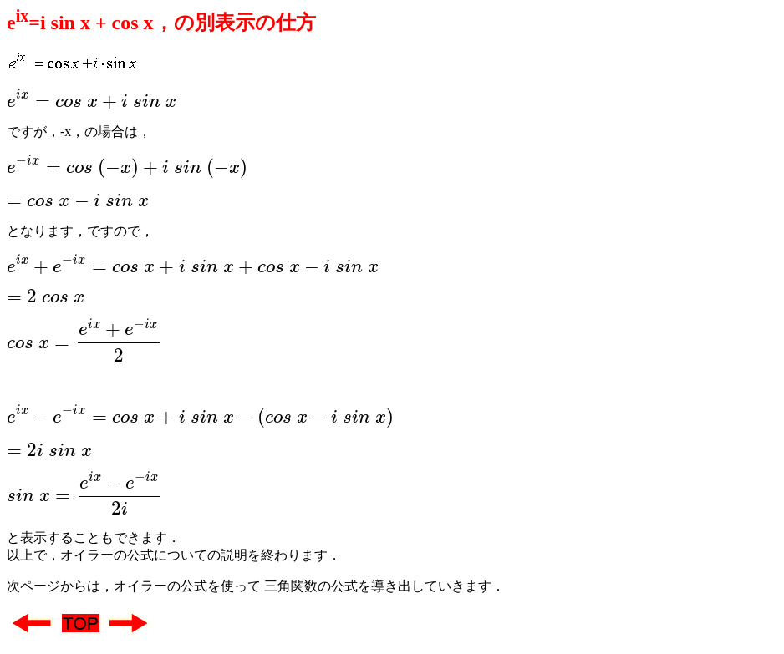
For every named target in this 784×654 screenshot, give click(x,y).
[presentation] (91, 99)
